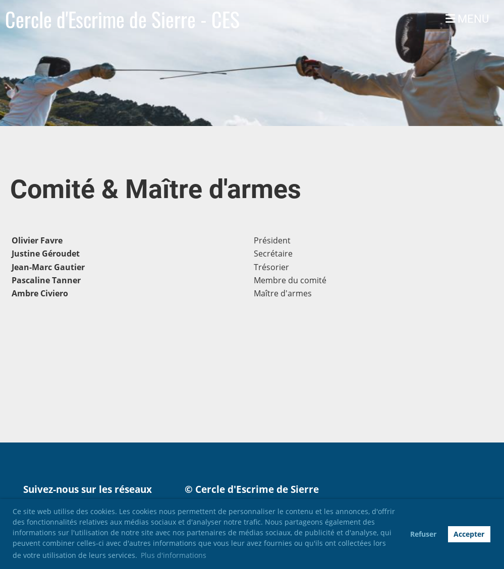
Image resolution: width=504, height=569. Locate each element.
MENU (467, 19)
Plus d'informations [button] (173, 555)
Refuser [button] (423, 534)
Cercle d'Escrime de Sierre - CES (122, 19)
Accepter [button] (469, 534)
